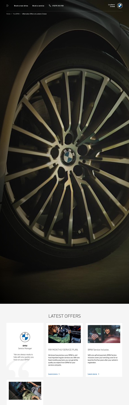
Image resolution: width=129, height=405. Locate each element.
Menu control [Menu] (7, 5)
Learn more (52, 374)
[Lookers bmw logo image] (115, 5)
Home (8, 14)
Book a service (38, 6)
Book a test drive (21, 6)
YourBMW (16, 14)
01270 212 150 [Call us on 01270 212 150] (58, 6)
